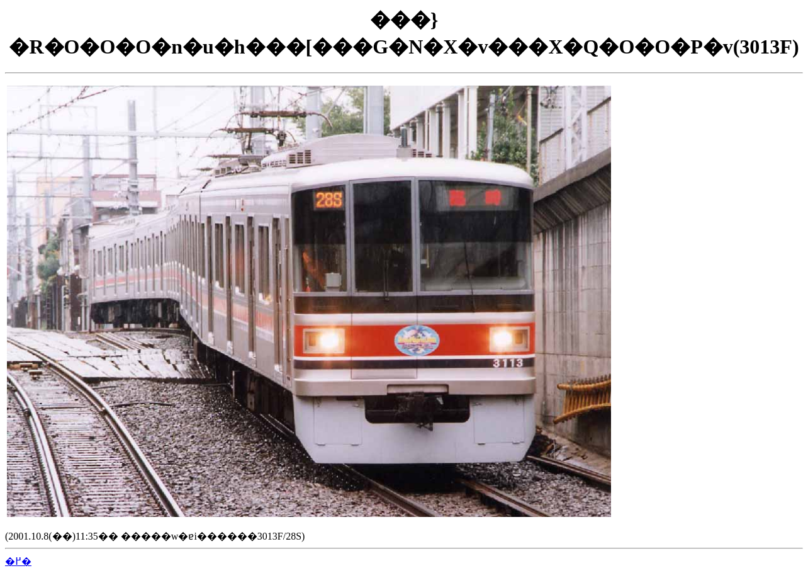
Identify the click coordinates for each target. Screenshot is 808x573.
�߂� (18, 561)
